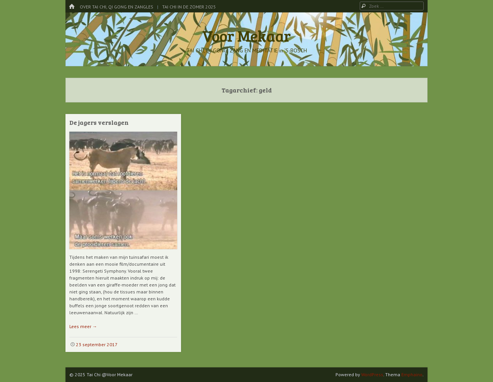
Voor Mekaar (246, 35)
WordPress (372, 374)
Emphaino (412, 374)
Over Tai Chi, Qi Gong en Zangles (116, 7)
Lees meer (83, 326)
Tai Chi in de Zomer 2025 (189, 7)
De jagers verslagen (99, 122)
